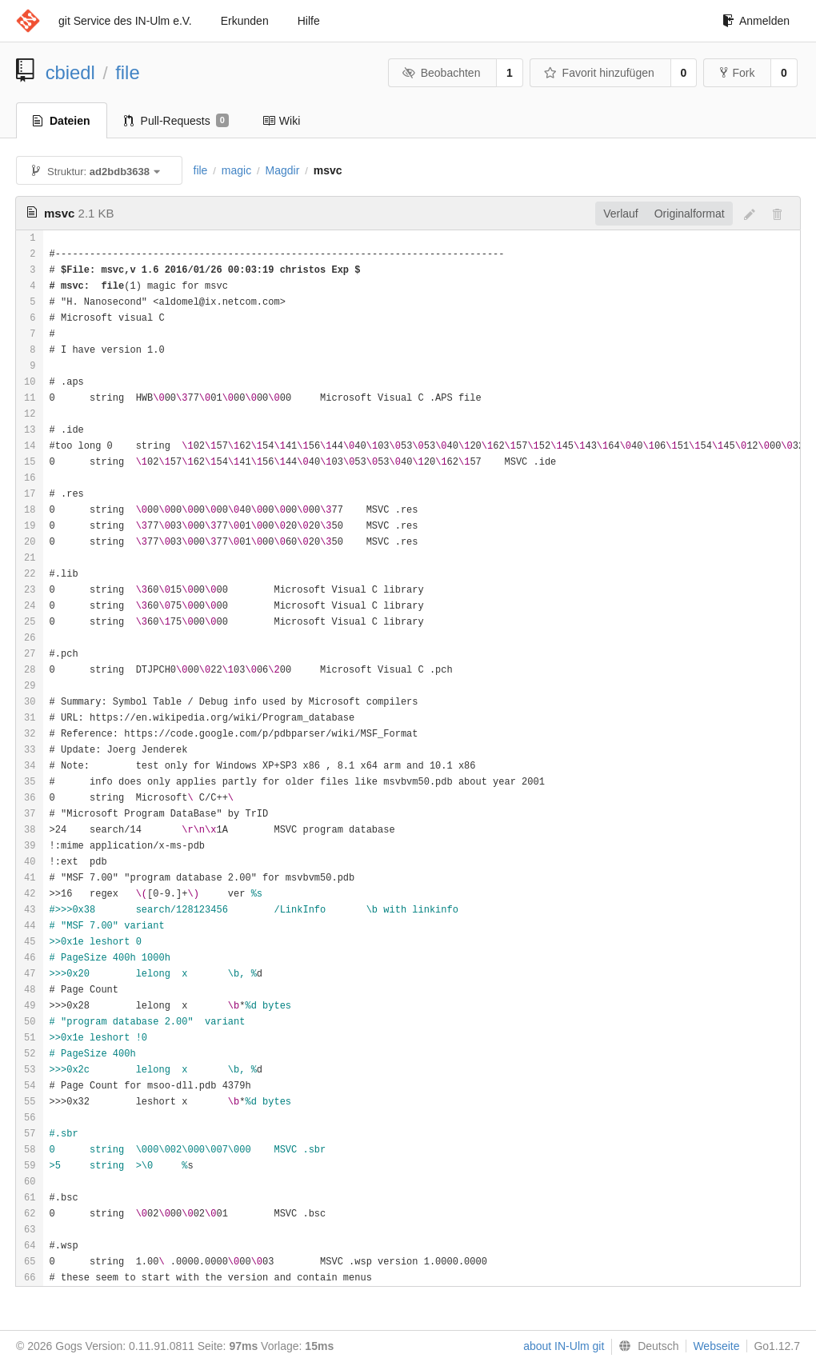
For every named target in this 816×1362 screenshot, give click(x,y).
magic (236, 170)
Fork (737, 72)
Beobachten (441, 72)
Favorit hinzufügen (599, 72)
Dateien (61, 120)
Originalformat (689, 213)
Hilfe (309, 20)
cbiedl (70, 72)
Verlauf (620, 213)
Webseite (716, 1346)
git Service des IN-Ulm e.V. (125, 20)
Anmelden (756, 20)
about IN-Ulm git (563, 1346)
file (127, 72)
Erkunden (245, 20)
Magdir (283, 170)
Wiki (281, 120)
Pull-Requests (176, 121)
